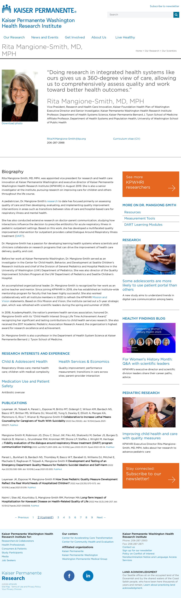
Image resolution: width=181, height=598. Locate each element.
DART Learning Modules (143, 224)
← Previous (22, 517)
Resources (132, 212)
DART (19, 236)
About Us (98, 37)
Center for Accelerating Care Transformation (87, 538)
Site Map (6, 587)
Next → (101, 517)
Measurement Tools (139, 218)
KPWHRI (13, 584)
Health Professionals (13, 545)
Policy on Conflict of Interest (138, 554)
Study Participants (12, 553)
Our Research (14, 37)
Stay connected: (140, 468)
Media (5, 556)
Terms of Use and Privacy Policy (26, 587)
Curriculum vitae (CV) (126, 139)
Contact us (128, 547)
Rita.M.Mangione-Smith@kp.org (66, 139)
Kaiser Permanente (73, 551)
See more (134, 177)
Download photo (12, 123)
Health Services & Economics (84, 361)
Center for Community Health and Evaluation (87, 542)
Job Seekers (9, 560)
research (52, 201)
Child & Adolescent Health (24, 361)
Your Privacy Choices (11, 589)
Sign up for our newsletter (137, 550)
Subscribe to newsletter (164, 6)
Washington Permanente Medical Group (84, 559)
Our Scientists (169, 51)
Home (139, 51)
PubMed (14, 425)
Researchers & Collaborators (18, 541)
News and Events (44, 37)
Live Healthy (125, 37)
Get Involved (75, 37)
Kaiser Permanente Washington (80, 555)
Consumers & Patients (14, 549)
